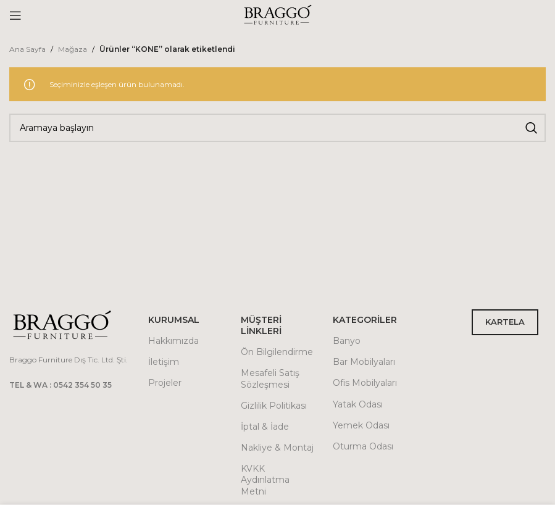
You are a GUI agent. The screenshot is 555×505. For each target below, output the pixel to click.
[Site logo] (277, 14)
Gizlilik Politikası (274, 405)
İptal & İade (265, 426)
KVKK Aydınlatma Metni (265, 479)
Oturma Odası (363, 446)
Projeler (165, 382)
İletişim (163, 361)
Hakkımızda (173, 340)
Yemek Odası (361, 425)
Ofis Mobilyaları (365, 382)
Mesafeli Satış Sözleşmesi (270, 378)
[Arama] (277, 128)
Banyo (347, 340)
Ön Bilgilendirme (277, 351)
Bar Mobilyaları (364, 361)
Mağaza (72, 49)
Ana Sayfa (27, 49)
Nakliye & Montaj (277, 447)
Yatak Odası (358, 404)
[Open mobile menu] (15, 15)
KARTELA (505, 322)
